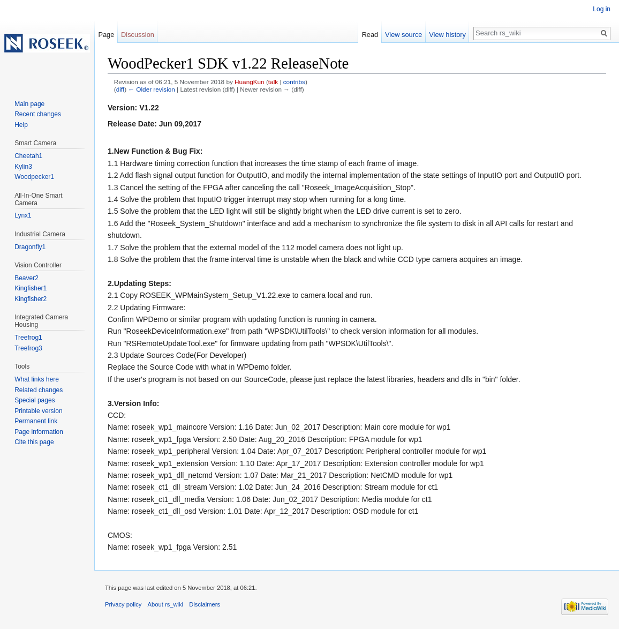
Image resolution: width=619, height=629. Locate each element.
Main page (29, 104)
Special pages (34, 400)
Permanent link (35, 421)
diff (120, 89)
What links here (36, 379)
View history (447, 35)
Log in (601, 9)
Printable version (38, 411)
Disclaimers (204, 604)
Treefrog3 (28, 348)
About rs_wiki (166, 604)
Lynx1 (23, 215)
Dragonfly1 (30, 247)
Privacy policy (123, 604)
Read (370, 35)
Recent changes (37, 114)
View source (403, 35)
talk (273, 81)
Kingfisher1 (30, 288)
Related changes (38, 390)
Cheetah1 (28, 156)
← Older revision (151, 89)
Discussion (137, 35)
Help (21, 125)
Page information (38, 432)
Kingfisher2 (30, 299)
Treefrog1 (28, 337)
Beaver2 (26, 278)
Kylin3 (23, 166)
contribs (294, 81)
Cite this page (34, 442)
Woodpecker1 (34, 177)
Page (106, 35)
